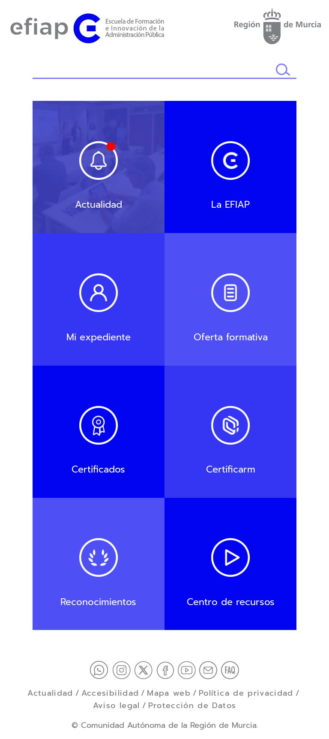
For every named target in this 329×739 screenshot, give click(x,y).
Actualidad (50, 693)
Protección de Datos (192, 706)
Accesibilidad (110, 693)
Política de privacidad (246, 693)
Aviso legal (116, 706)
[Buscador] (154, 70)
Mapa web (169, 693)
